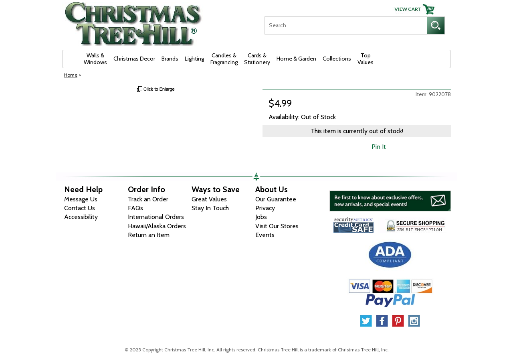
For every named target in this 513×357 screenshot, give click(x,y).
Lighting (194, 58)
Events (265, 235)
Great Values (209, 199)
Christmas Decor (134, 58)
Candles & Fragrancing (224, 59)
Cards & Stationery (257, 59)
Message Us (80, 199)
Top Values (365, 59)
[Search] (346, 25)
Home (70, 75)
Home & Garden (296, 58)
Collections (337, 58)
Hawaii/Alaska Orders (157, 226)
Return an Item (149, 235)
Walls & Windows (95, 59)
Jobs (261, 217)
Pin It (379, 146)
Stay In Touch (210, 208)
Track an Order (148, 199)
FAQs (135, 208)
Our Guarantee (275, 199)
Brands (170, 58)
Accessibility (81, 217)
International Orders (156, 217)
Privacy (265, 208)
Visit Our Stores (277, 226)
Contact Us (79, 208)
